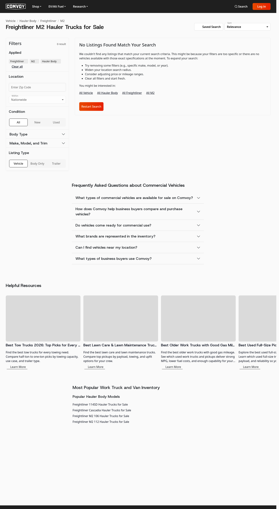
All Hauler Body (107, 93)
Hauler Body (27, 21)
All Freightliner (132, 93)
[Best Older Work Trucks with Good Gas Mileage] (198, 332)
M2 (62, 21)
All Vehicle (86, 93)
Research (79, 6)
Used (56, 122)
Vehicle (10, 21)
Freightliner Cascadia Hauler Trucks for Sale (102, 410)
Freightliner (48, 21)
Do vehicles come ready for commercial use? (113, 225)
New (37, 122)
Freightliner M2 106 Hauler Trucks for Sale (101, 416)
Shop (35, 6)
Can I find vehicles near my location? (106, 247)
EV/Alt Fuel (56, 6)
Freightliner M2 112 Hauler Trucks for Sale (101, 422)
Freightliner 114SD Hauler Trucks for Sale (100, 404)
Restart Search (91, 106)
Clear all (17, 66)
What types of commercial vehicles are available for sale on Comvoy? (134, 197)
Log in (261, 6)
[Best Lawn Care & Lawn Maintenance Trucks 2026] (120, 332)
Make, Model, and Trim (28, 143)
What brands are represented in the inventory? (115, 236)
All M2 (150, 93)
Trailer (56, 164)
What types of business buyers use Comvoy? (113, 258)
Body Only (37, 164)
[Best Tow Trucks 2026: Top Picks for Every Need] (43, 332)
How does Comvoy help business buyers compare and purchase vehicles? (129, 211)
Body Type (18, 134)
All (18, 122)
